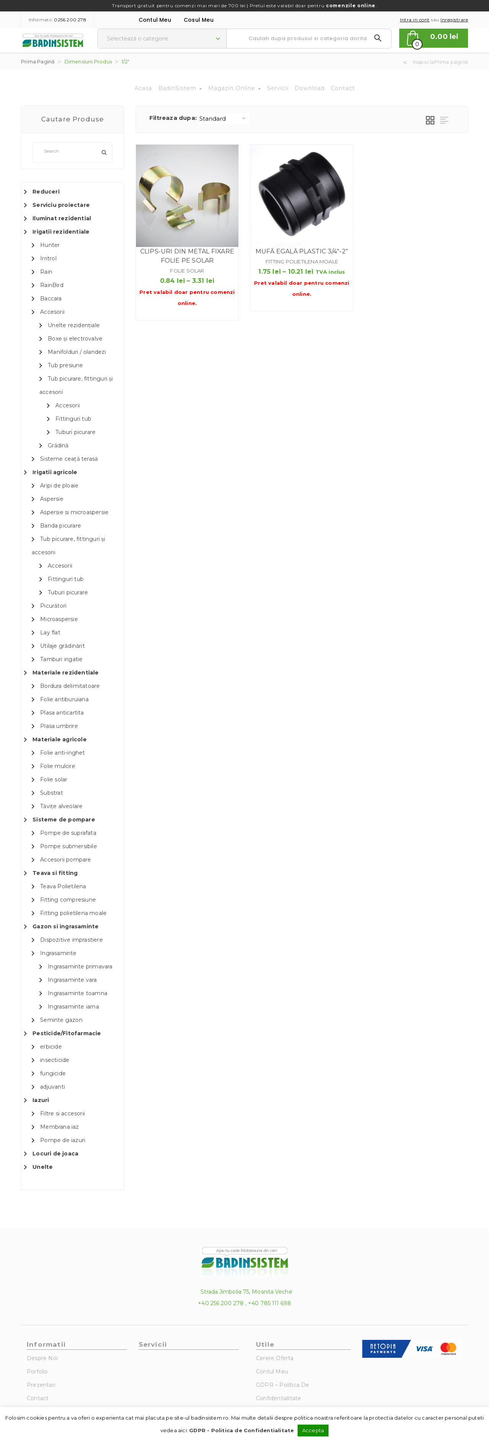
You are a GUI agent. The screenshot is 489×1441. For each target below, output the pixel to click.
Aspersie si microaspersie (74, 512)
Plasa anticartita (62, 712)
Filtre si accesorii (62, 1113)
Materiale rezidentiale (65, 672)
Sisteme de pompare (63, 819)
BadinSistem (180, 88)
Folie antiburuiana (64, 699)
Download (310, 88)
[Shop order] (224, 118)
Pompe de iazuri (62, 1140)
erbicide (51, 1046)
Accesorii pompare (65, 859)
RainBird (51, 285)
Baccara (51, 298)
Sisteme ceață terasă (69, 458)
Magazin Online (234, 88)
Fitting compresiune (68, 899)
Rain (46, 271)
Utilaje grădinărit (62, 645)
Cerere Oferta (275, 1358)
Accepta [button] (313, 1430)
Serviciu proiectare (61, 205)
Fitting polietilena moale (73, 913)
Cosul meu (199, 20)
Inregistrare (454, 20)
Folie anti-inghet (62, 752)
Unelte (42, 1166)
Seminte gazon (61, 1020)
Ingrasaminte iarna (73, 1006)
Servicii (277, 88)
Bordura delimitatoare (70, 686)
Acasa (143, 88)
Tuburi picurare (75, 432)
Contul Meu (155, 20)
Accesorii (52, 311)
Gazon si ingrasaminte (65, 926)
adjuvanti (52, 1086)
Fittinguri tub (73, 418)
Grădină (58, 445)
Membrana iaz (59, 1126)
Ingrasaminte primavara (80, 966)
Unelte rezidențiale (74, 325)
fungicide (53, 1073)
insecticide (54, 1060)
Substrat (51, 792)
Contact (343, 88)
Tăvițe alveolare (61, 806)
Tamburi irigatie (61, 659)
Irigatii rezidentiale (60, 231)
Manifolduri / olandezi (77, 352)
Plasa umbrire (59, 726)
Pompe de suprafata (68, 832)
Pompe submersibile (68, 846)
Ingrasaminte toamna (77, 993)
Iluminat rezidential (61, 218)
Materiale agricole (59, 739)
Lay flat (50, 632)
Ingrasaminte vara (72, 979)
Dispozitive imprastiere (71, 939)
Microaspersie (59, 619)
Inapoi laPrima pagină (440, 62)
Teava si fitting (55, 873)
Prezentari (41, 1384)
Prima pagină (38, 61)
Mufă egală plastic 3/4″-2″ (302, 251)
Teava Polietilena (63, 886)
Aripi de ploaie (59, 485)
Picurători (53, 605)
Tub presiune (65, 365)
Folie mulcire (57, 766)
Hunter (50, 245)
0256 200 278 (70, 20)
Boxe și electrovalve (75, 338)
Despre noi (42, 1358)
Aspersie (51, 498)
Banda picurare (60, 525)
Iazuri (40, 1100)
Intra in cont (415, 20)
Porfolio (37, 1371)
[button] (433, 38)
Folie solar (53, 779)
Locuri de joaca (55, 1153)
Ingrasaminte (58, 953)
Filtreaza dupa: (173, 117)
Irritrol (48, 258)
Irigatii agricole (54, 472)
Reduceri (46, 191)
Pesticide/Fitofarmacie (66, 1033)
